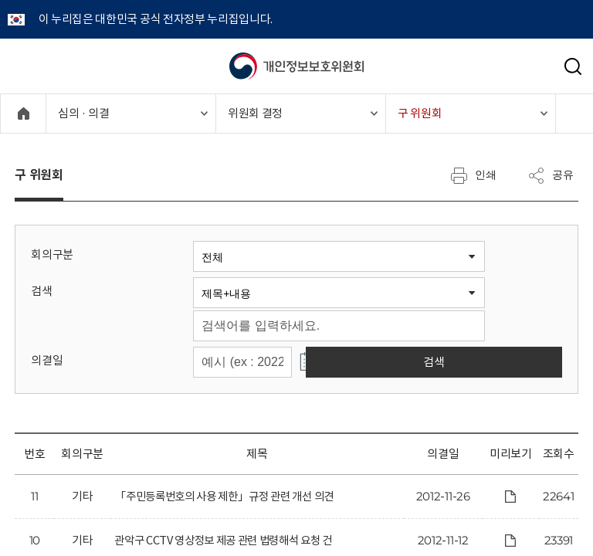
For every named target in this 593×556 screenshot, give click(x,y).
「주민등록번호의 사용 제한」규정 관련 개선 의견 (231, 497)
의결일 (47, 360)
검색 (41, 290)
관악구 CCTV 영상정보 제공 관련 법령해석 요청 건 (230, 541)
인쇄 (473, 175)
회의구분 (52, 254)
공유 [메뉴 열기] (550, 175)
